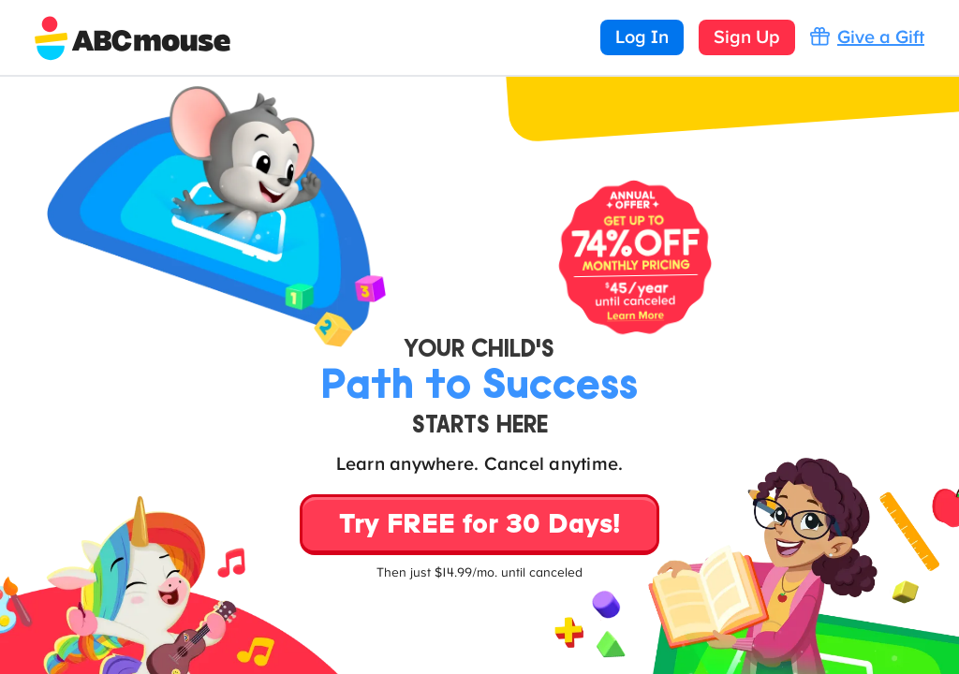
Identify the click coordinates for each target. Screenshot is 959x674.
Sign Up (747, 37)
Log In (642, 37)
